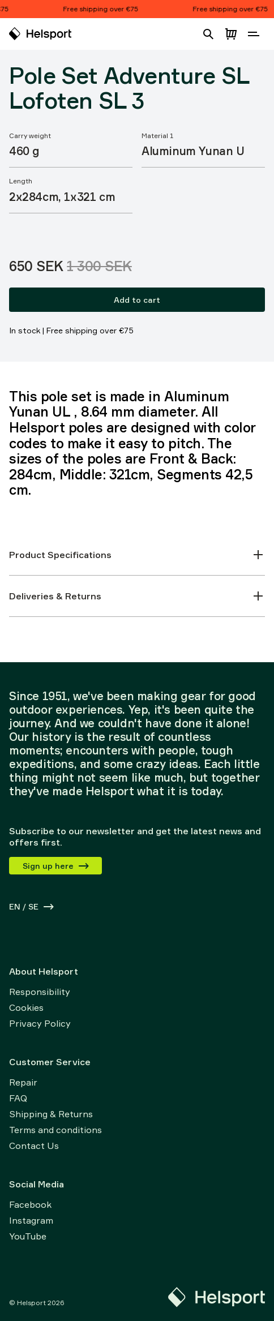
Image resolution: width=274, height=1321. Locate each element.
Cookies (26, 1007)
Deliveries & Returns (137, 596)
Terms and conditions (55, 1129)
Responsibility (39, 991)
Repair (23, 1082)
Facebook (30, 1204)
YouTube (27, 1236)
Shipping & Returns (51, 1114)
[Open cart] (231, 34)
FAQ (18, 1098)
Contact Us (34, 1145)
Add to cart (137, 299)
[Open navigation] (253, 34)
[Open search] (208, 34)
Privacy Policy (40, 1023)
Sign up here (56, 866)
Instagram (31, 1220)
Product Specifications (137, 554)
